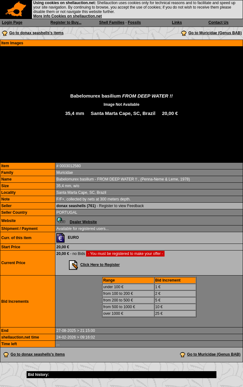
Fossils (134, 22)
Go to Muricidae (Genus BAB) (215, 33)
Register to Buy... (66, 22)
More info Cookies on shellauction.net (67, 16)
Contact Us (218, 22)
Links (177, 22)
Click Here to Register (100, 265)
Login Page (12, 22)
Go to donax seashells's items (36, 33)
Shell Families (111, 22)
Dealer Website (83, 222)
